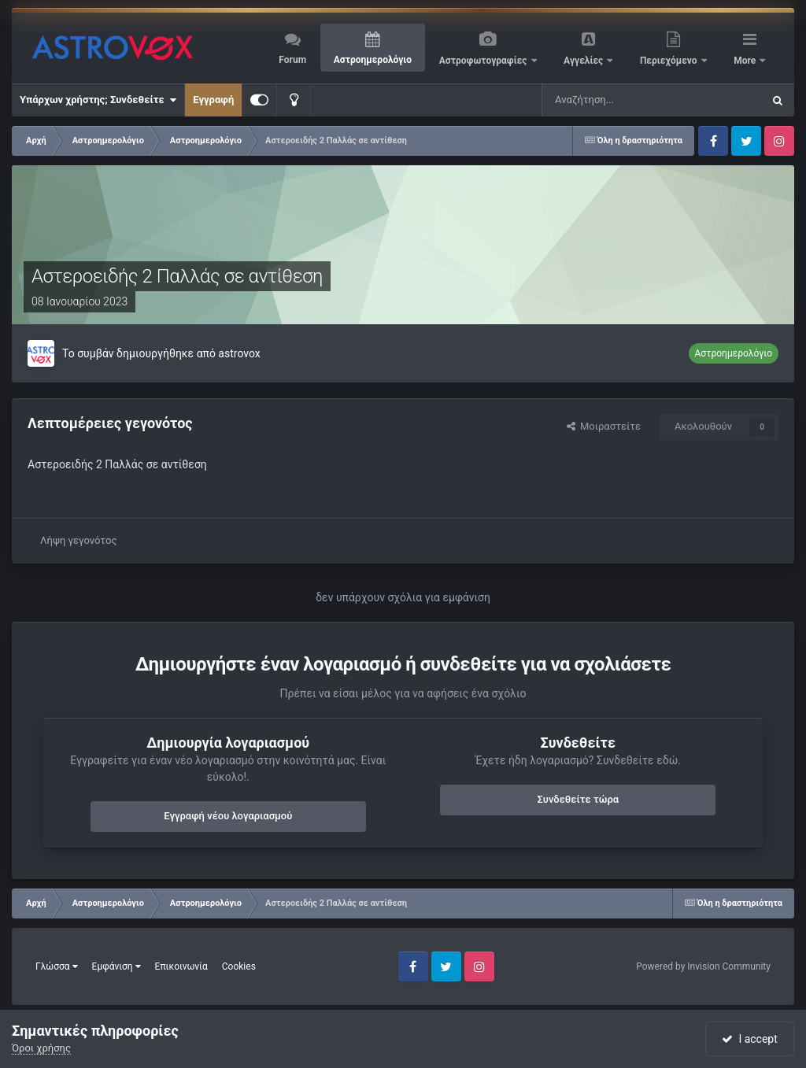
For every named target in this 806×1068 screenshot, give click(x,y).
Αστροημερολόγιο (373, 59)
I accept (749, 1039)
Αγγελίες (584, 60)
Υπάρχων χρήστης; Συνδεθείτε (98, 99)
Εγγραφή (213, 99)
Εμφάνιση (116, 966)
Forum (292, 59)
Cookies (239, 966)
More (746, 60)
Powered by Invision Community (703, 966)
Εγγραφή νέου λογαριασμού (228, 816)
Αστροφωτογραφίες (484, 60)
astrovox (239, 353)
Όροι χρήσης (41, 1048)
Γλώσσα (56, 966)
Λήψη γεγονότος (78, 540)
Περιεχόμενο (670, 60)
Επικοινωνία (181, 966)
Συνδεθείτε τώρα (578, 799)
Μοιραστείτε (604, 426)
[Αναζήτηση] (600, 99)
